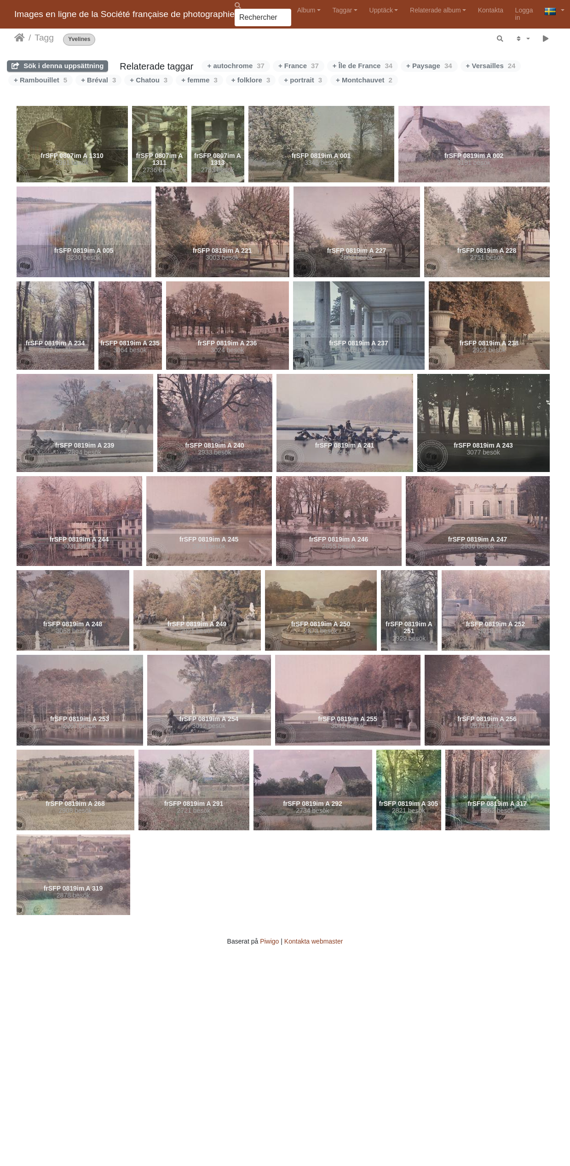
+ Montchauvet (364, 80)
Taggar (342, 10)
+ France (298, 66)
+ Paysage (429, 66)
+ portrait (303, 80)
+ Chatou (148, 80)
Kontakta (490, 10)
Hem (19, 38)
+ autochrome (235, 66)
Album (306, 10)
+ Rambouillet (40, 80)
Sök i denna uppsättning (58, 66)
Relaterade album (435, 10)
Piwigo (269, 941)
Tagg (44, 37)
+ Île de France (362, 66)
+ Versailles (491, 66)
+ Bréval (98, 80)
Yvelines (79, 39)
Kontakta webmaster (313, 941)
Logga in (524, 13)
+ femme (199, 80)
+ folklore (250, 80)
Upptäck (381, 10)
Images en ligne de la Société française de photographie (124, 14)
